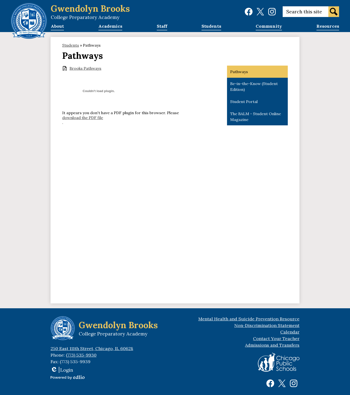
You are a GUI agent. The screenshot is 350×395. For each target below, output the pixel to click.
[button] (57, 27)
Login (62, 370)
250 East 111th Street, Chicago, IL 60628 (92, 348)
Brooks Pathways (85, 68)
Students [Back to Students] (70, 45)
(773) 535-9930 (81, 355)
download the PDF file (82, 117)
